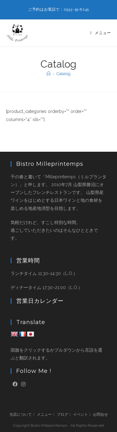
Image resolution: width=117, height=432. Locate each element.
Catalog (63, 73)
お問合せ (100, 414)
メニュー (44, 414)
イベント (80, 414)
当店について (20, 414)
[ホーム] (48, 73)
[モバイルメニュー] (100, 33)
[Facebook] (14, 384)
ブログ (62, 414)
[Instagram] (23, 384)
